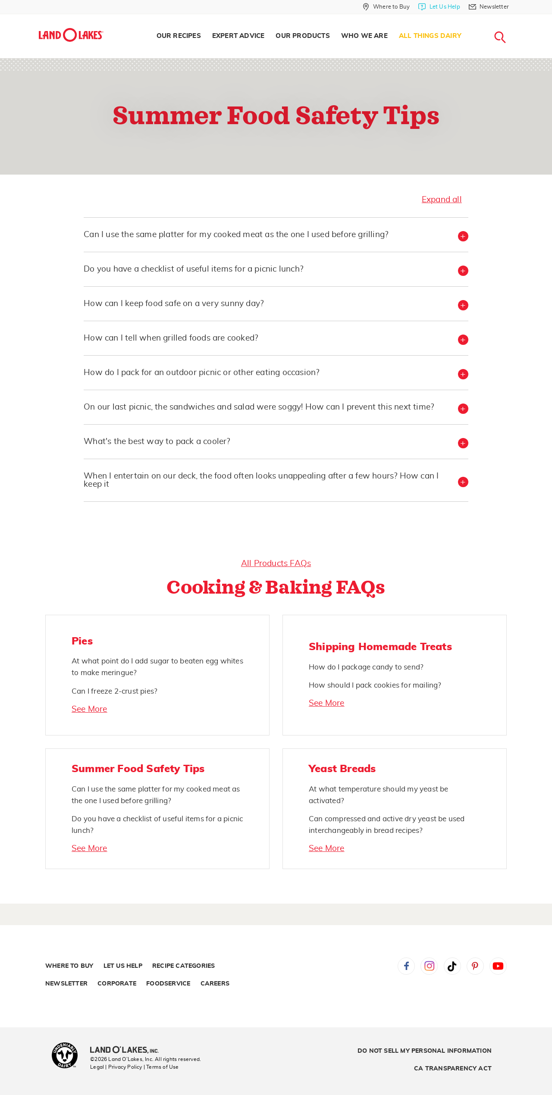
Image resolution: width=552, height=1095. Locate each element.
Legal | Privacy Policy (116, 1067)
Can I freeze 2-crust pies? (114, 691)
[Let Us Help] (439, 7)
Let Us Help (123, 966)
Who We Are (364, 36)
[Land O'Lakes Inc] (128, 1050)
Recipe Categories (183, 966)
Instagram (429, 966)
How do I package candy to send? (366, 667)
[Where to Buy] (386, 7)
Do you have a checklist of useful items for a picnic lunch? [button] (193, 269)
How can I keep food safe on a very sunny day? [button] (173, 304)
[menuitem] (179, 36)
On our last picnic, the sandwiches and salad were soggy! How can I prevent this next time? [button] (259, 407)
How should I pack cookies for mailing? (375, 685)
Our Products (302, 36)
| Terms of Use (161, 1067)
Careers (215, 984)
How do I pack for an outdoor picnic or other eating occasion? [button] (201, 373)
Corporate (116, 984)
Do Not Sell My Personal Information (425, 1051)
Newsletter (66, 984)
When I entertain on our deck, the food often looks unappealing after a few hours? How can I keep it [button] (261, 480)
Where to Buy (69, 966)
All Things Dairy (430, 36)
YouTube (498, 966)
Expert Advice (238, 36)
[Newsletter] (488, 7)
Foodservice (168, 984)
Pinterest (475, 966)
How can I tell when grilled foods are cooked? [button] (171, 338)
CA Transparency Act (453, 1069)
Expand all (442, 200)
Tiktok (452, 966)
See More (89, 709)
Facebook (406, 966)
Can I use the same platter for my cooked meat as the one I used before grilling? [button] (236, 235)
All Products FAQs (276, 564)
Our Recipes (179, 36)
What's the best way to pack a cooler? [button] (157, 442)
